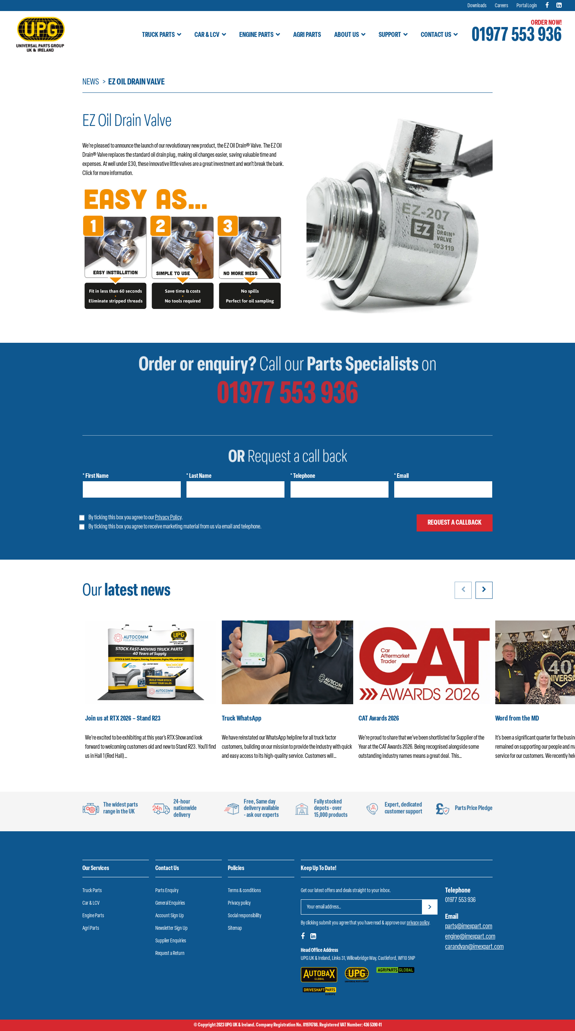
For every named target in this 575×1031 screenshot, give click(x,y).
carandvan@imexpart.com (474, 947)
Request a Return (170, 953)
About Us (346, 35)
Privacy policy (239, 903)
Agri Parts (307, 35)
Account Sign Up (169, 916)
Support (390, 35)
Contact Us (436, 35)
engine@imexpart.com (470, 936)
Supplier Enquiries (170, 941)
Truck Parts (158, 35)
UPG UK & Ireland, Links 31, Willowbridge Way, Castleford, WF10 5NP (358, 958)
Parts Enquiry (167, 891)
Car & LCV (207, 35)
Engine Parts (256, 35)
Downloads (477, 6)
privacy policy (418, 923)
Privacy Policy (168, 518)
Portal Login (527, 6)
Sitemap (235, 928)
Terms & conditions (244, 891)
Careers (501, 6)
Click (87, 173)
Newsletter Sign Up (171, 928)
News (90, 82)
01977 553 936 (517, 36)
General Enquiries (170, 903)
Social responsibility (244, 916)
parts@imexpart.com (468, 926)
